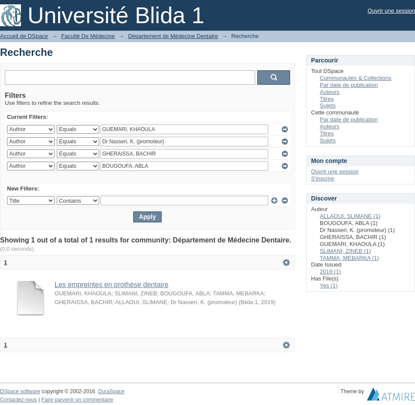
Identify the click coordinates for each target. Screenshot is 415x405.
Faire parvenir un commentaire (77, 400)
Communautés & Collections (355, 78)
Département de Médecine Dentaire (173, 36)
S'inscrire (322, 178)
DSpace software (20, 391)
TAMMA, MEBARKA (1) (349, 258)
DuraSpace (111, 391)
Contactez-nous (18, 400)
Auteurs (329, 92)
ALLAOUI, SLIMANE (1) (350, 216)
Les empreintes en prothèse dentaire (112, 284)
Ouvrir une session (391, 10)
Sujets (327, 105)
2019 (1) (330, 271)
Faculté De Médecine (88, 36)
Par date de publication (349, 85)
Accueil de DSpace (24, 36)
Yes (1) (329, 285)
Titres (327, 99)
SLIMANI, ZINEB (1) (345, 251)
